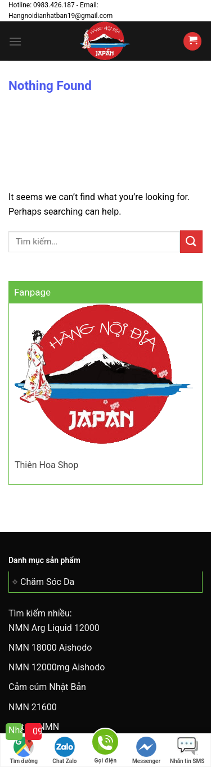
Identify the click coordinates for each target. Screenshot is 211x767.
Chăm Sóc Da (47, 582)
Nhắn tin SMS (187, 750)
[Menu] (15, 41)
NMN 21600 (32, 707)
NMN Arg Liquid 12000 (54, 628)
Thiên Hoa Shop (46, 465)
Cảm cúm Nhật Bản (47, 687)
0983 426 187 (37, 731)
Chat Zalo (64, 750)
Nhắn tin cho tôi (15, 730)
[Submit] (191, 241)
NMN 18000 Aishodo (50, 647)
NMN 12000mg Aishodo (56, 667)
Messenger (146, 750)
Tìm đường (24, 750)
